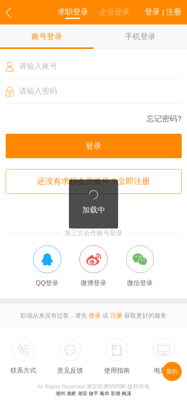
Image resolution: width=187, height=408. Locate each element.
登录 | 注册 (163, 12)
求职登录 (73, 12)
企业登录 (114, 12)
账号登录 (46, 36)
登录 (93, 145)
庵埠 (104, 393)
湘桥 (71, 393)
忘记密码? (164, 119)
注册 (116, 315)
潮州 (60, 393)
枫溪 (126, 393)
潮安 (82, 393)
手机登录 (140, 36)
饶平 (93, 393)
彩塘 (116, 393)
